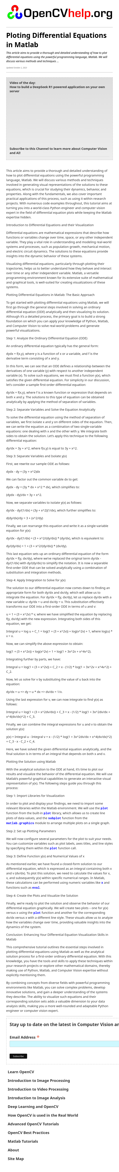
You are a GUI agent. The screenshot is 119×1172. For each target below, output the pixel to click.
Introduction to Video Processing (38, 1087)
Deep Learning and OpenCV (33, 1104)
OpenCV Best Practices (28, 1130)
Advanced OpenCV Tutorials (33, 1122)
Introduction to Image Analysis (36, 1095)
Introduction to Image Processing (39, 1078)
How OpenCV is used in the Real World (43, 1113)
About (13, 1148)
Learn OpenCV (21, 1069)
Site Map (16, 1156)
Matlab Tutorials (23, 1139)
